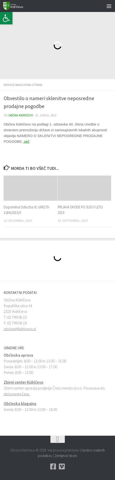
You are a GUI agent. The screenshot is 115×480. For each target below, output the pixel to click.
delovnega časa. (17, 393)
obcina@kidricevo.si (20, 328)
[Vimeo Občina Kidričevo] (62, 466)
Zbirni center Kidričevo (23, 382)
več (26, 141)
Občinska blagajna (20, 403)
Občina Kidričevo (20, 115)
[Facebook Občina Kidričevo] (53, 466)
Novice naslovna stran (23, 85)
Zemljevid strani (65, 455)
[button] (6, 18)
